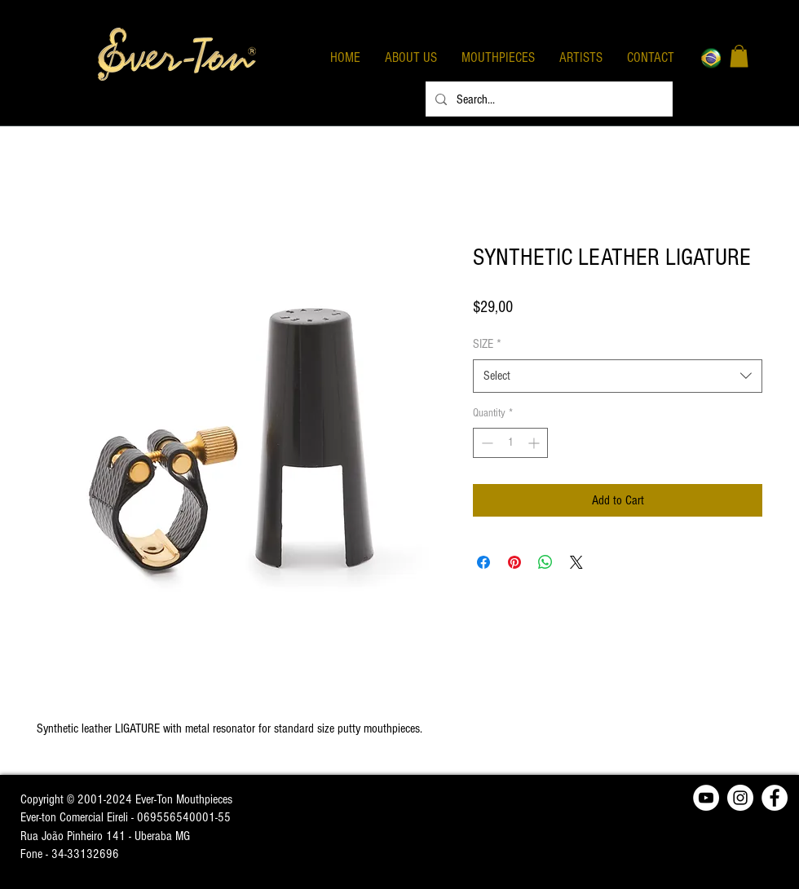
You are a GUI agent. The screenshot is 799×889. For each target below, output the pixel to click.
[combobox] (617, 375)
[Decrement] (485, 443)
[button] (739, 56)
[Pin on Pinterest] (514, 562)
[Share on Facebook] (483, 562)
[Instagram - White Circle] (740, 798)
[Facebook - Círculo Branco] (774, 798)
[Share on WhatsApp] (545, 562)
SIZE (487, 344)
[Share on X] (576, 562)
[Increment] (535, 443)
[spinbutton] (510, 443)
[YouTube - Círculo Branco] (706, 798)
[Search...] (547, 99)
